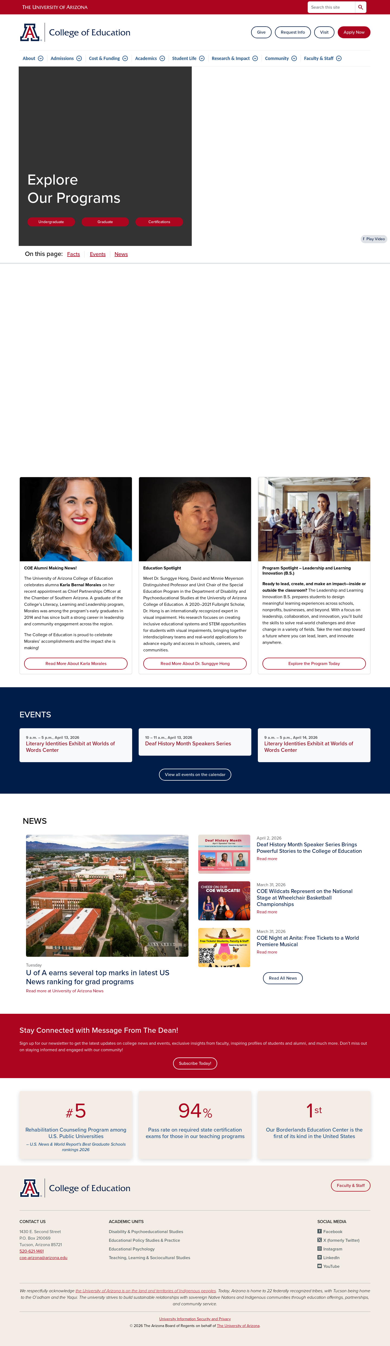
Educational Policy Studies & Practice (144, 1240)
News (121, 254)
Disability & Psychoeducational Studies (146, 1231)
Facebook (332, 1231)
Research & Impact (231, 58)
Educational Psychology (132, 1249)
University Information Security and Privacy (195, 1319)
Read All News (283, 978)
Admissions (62, 58)
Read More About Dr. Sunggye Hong (195, 663)
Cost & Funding (104, 58)
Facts (73, 254)
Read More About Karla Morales (76, 663)
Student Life (184, 58)
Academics (146, 58)
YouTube (331, 1266)
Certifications (159, 222)
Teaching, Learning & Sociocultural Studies (149, 1258)
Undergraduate (51, 222)
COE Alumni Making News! (50, 568)
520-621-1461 (32, 1251)
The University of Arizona (238, 1325)
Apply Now (354, 32)
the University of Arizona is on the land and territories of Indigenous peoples (146, 1291)
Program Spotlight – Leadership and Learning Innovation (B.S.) (306, 570)
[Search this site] (331, 7)
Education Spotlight (162, 568)
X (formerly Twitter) (341, 1240)
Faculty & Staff (318, 58)
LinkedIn (331, 1258)
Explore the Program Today (314, 663)
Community (277, 58)
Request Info (293, 32)
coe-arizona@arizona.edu (43, 1258)
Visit (324, 32)
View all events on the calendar (195, 774)
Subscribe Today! (195, 1063)
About (29, 58)
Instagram (332, 1249)
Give (261, 32)
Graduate (105, 222)
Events (98, 254)
